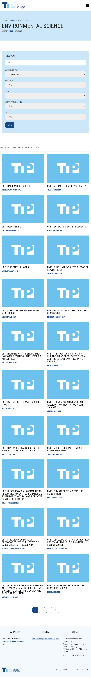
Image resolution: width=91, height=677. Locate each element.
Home (5, 21)
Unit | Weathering (11, 226)
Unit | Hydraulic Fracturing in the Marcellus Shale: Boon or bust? (20, 449)
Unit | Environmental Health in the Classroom (66, 312)
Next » (56, 610)
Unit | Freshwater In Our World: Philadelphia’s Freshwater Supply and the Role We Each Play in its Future (66, 357)
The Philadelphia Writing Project (45, 639)
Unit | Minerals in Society (16, 186)
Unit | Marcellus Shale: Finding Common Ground (64, 449)
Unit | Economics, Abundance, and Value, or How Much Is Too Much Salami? (65, 405)
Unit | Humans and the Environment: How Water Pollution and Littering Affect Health (22, 356)
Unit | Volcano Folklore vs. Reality (66, 186)
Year (11, 31)
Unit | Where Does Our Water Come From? (20, 403)
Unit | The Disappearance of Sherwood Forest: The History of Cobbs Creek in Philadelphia (20, 542)
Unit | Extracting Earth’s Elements (66, 226)
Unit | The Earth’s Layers (15, 267)
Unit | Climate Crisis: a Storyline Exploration (65, 492)
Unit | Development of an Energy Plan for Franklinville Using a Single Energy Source (68, 542)
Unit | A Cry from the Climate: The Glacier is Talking (65, 587)
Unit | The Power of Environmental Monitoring (21, 312)
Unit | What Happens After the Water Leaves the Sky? (67, 268)
